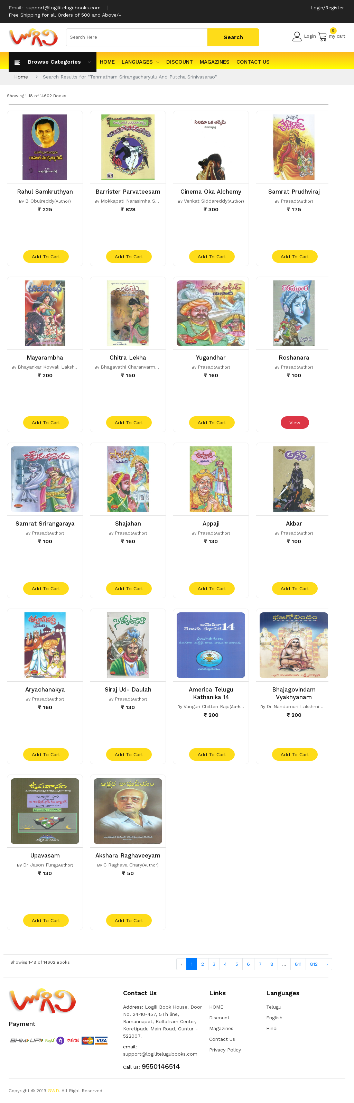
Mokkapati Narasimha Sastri (133, 201)
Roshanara (294, 357)
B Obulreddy (39, 201)
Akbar (294, 523)
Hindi (272, 1028)
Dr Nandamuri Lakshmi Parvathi (303, 706)
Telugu (273, 1007)
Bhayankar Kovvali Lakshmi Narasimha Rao (67, 367)
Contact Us (253, 62)
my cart (331, 36)
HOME (107, 62)
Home (21, 77)
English (274, 1017)
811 (298, 964)
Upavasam (45, 855)
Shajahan (128, 523)
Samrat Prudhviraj (294, 191)
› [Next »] (327, 964)
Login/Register (327, 7)
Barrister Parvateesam (127, 191)
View (294, 422)
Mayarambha (45, 357)
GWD (53, 1090)
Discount (179, 62)
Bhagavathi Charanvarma (129, 367)
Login (304, 36)
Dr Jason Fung (40, 865)
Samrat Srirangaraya (45, 523)
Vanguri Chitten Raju (207, 706)
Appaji (211, 523)
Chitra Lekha (128, 357)
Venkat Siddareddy (205, 201)
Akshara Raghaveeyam (127, 855)
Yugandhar (211, 357)
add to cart (46, 256)
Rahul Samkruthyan (45, 191)
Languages (140, 62)
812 (314, 964)
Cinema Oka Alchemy (210, 191)
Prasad (289, 201)
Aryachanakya (45, 689)
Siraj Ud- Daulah (128, 689)
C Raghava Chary (122, 865)
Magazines (215, 62)
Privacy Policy (225, 1050)
